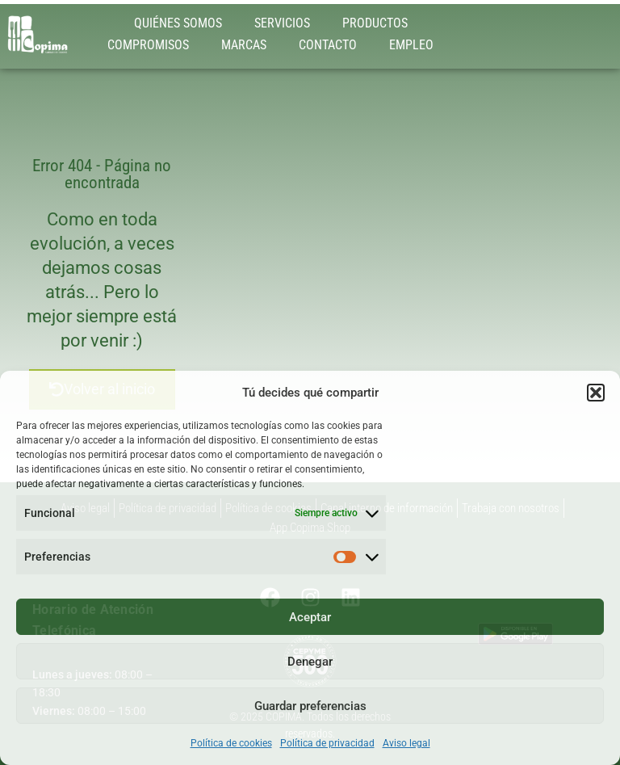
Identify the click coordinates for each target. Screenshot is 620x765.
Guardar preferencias (310, 706)
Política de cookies (231, 743)
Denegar (310, 661)
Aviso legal (406, 743)
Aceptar (310, 617)
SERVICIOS (282, 23)
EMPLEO (411, 45)
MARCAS (243, 45)
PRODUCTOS (375, 23)
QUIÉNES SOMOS (178, 23)
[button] (596, 393)
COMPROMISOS (148, 45)
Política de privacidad (327, 743)
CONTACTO (328, 45)
